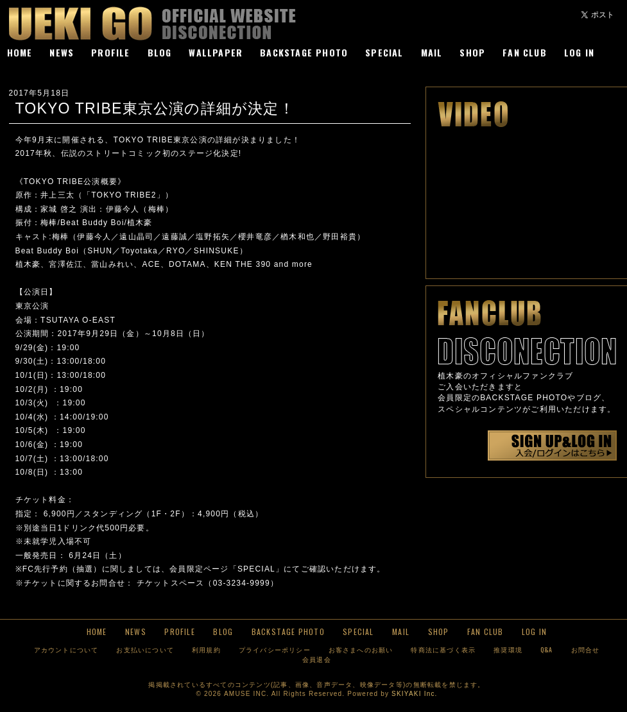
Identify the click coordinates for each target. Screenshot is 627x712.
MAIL (432, 52)
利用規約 (206, 649)
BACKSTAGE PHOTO (304, 52)
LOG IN (579, 52)
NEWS (61, 52)
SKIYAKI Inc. (414, 693)
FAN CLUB (524, 52)
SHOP (472, 52)
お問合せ (585, 649)
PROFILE (110, 52)
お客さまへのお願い (361, 649)
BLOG (160, 52)
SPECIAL (384, 52)
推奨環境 (508, 649)
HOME (20, 52)
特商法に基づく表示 (443, 649)
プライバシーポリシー (275, 649)
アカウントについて (66, 649)
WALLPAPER (216, 52)
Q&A (546, 649)
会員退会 (316, 659)
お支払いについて (145, 649)
